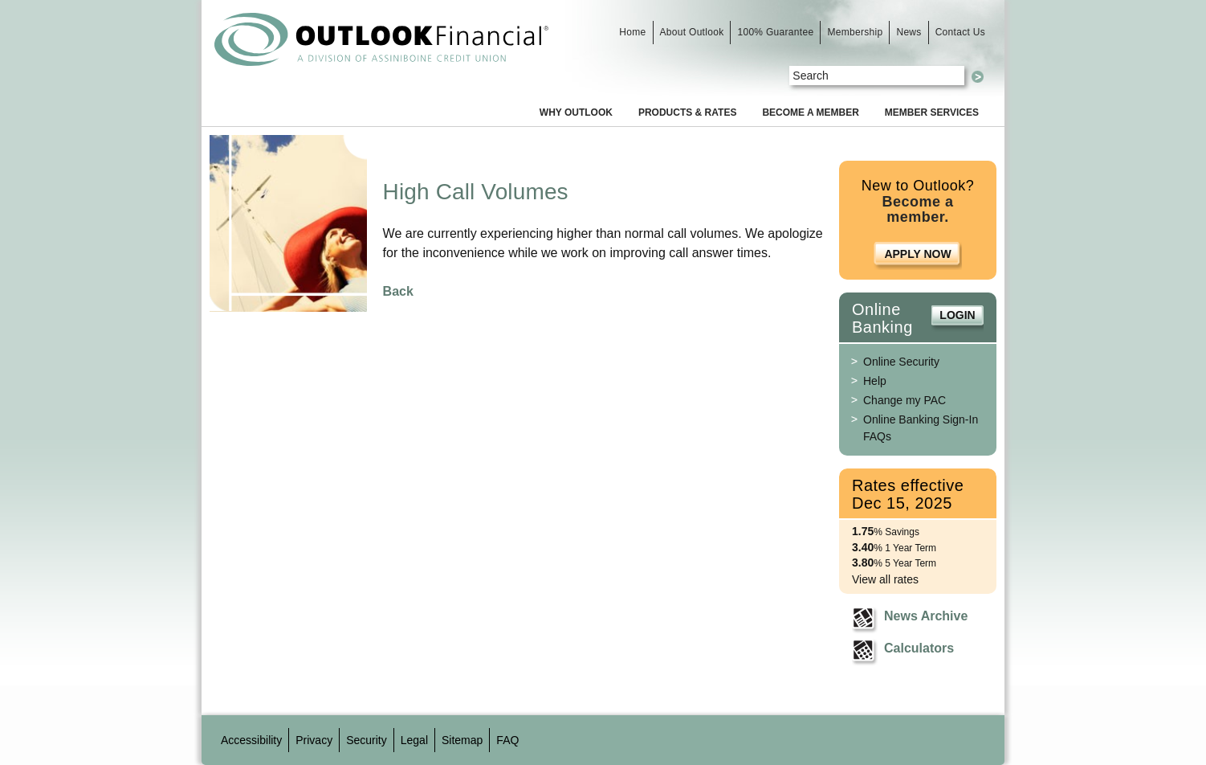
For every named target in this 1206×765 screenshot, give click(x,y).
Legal (414, 740)
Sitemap (462, 740)
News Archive (926, 616)
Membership (854, 32)
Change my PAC (904, 400)
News (908, 32)
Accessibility (251, 740)
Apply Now (917, 254)
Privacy (313, 740)
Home (632, 32)
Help (874, 380)
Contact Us (960, 32)
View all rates (885, 579)
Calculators (919, 648)
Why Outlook (576, 112)
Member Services (932, 112)
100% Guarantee (775, 32)
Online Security (901, 361)
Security (366, 740)
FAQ (507, 740)
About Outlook (692, 32)
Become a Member (810, 112)
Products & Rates (687, 112)
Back (398, 291)
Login (957, 315)
